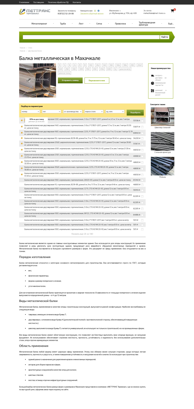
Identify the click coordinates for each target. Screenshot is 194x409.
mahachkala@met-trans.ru (154, 13)
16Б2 (118, 65)
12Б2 (98, 65)
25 (80, 65)
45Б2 (102, 69)
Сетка (99, 23)
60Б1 (109, 69)
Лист (81, 23)
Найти (164, 36)
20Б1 (132, 65)
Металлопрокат (39, 23)
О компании (24, 2)
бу (115, 69)
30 (85, 65)
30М (81, 69)
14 (64, 65)
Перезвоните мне (97, 80)
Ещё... (171, 23)
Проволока (120, 23)
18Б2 (125, 65)
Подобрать (135, 112)
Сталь (30, 48)
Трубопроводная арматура (147, 23)
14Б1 (104, 65)
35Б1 (88, 69)
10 (60, 65)
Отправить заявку (70, 80)
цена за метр (125, 69)
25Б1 (67, 69)
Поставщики (38, 2)
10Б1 (91, 65)
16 (69, 65)
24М (60, 69)
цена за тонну (64, 73)
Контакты (77, 2)
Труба (63, 23)
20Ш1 (139, 65)
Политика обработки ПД (58, 2)
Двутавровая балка (35, 51)
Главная (22, 48)
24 (74, 65)
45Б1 (95, 69)
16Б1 (111, 65)
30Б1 (74, 69)
